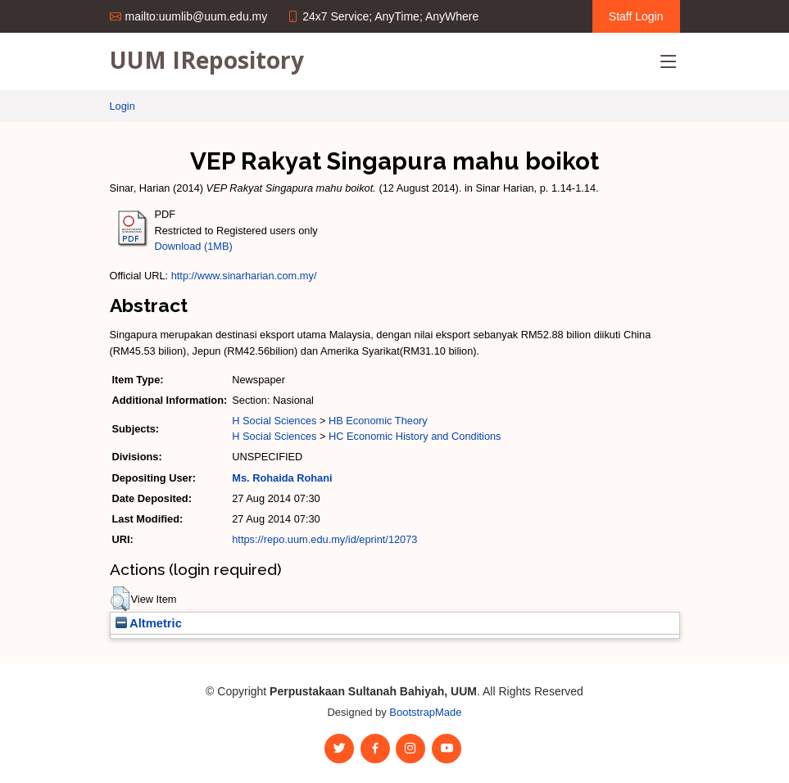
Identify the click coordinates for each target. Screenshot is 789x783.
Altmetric (149, 623)
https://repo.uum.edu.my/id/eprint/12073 (324, 539)
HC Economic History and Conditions (415, 436)
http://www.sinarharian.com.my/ (244, 275)
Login (122, 106)
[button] (120, 598)
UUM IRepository (207, 59)
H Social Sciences (274, 420)
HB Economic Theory (378, 420)
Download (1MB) (194, 246)
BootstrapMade (425, 712)
